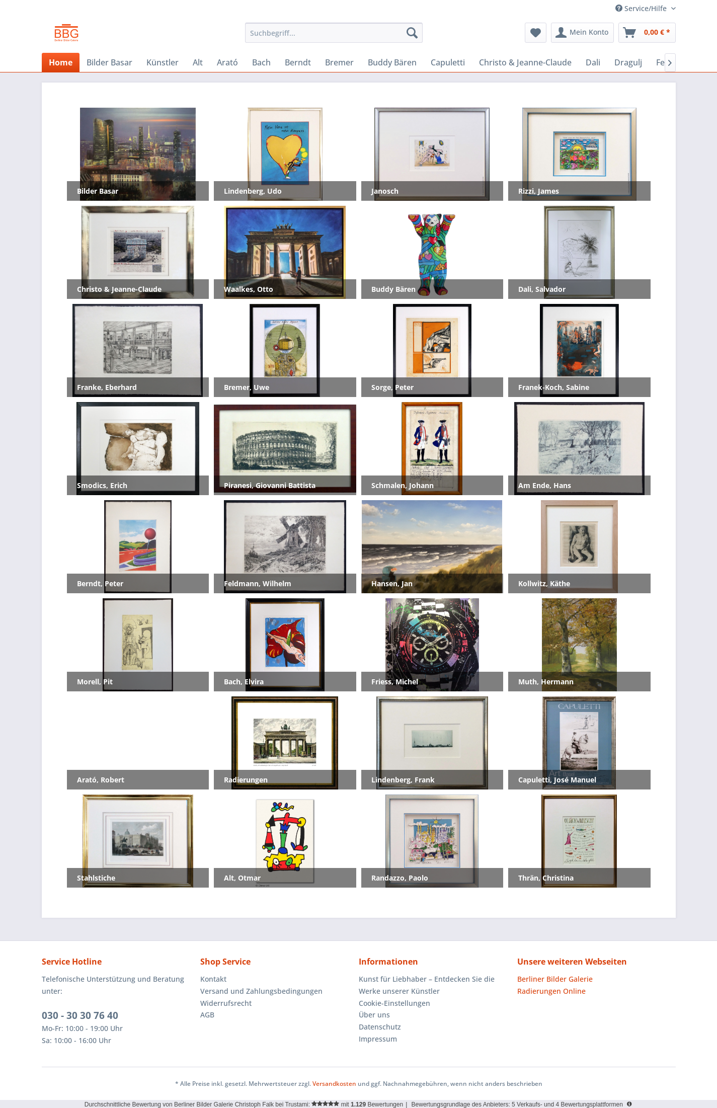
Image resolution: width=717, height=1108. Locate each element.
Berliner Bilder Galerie (555, 979)
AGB (207, 1014)
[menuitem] (334, 33)
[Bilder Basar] (109, 62)
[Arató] (227, 62)
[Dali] (593, 62)
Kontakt (213, 979)
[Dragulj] (628, 62)
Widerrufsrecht (226, 1003)
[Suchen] (412, 33)
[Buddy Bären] (392, 62)
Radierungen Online (551, 991)
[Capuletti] (448, 62)
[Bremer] (339, 62)
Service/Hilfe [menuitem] (642, 8)
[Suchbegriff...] (334, 33)
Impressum (378, 1039)
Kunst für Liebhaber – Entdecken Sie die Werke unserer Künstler (427, 985)
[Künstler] (162, 62)
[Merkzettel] (535, 33)
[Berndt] (298, 62)
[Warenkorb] (647, 33)
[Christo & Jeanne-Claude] (525, 62)
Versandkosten (334, 1083)
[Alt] (198, 62)
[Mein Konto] (582, 33)
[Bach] (261, 62)
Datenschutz (380, 1027)
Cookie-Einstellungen (394, 1003)
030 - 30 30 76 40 (80, 1015)
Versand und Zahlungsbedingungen (261, 991)
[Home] (60, 62)
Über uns (374, 1014)
